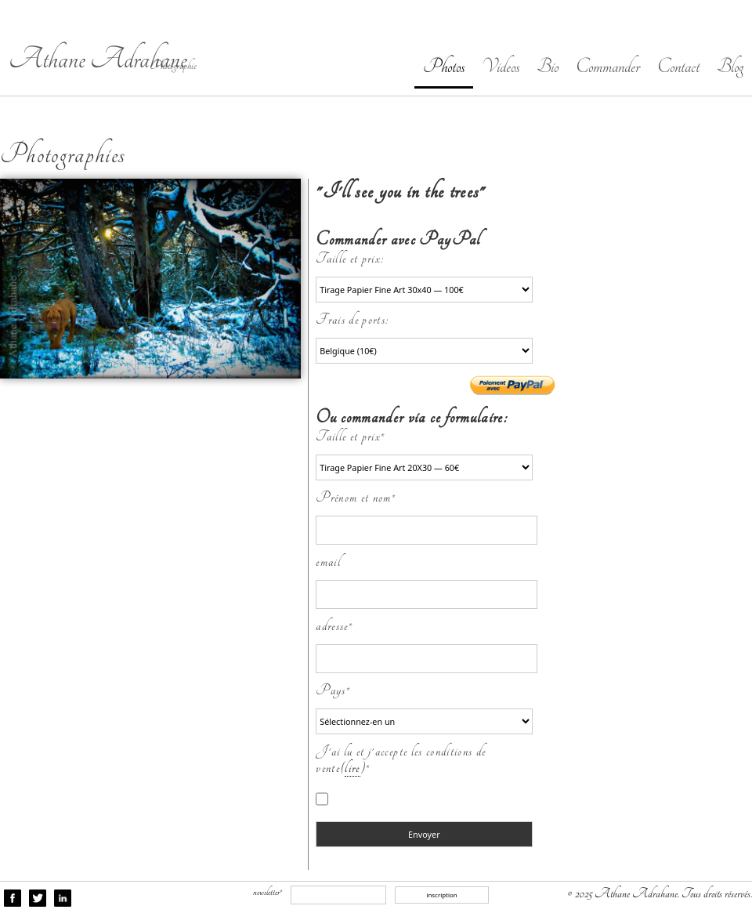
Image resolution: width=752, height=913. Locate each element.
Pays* (333, 690)
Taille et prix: (353, 258)
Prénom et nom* (356, 497)
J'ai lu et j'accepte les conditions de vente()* (401, 759)
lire (352, 767)
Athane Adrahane (98, 59)
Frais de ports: (356, 319)
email (328, 561)
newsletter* (267, 892)
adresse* (334, 626)
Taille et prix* (350, 436)
